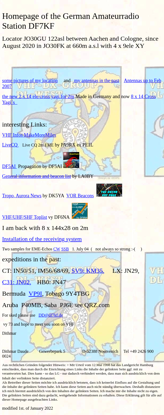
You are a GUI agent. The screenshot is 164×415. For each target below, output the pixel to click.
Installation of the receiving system (42, 239)
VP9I (35, 293)
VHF (29, 135)
